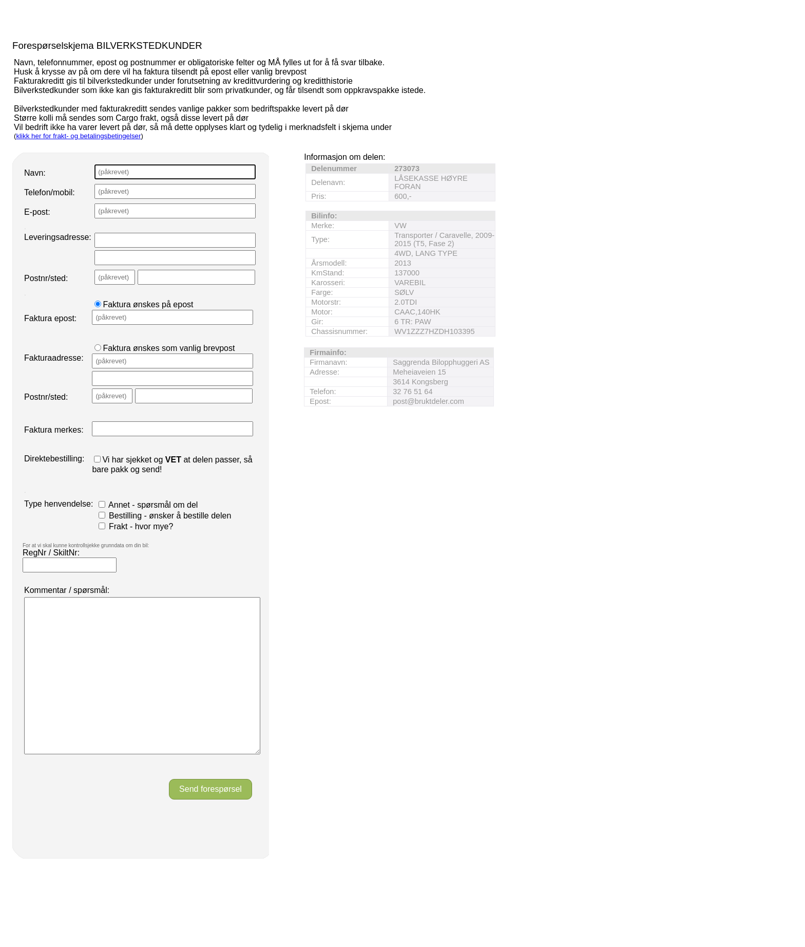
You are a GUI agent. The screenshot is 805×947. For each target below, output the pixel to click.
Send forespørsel (210, 819)
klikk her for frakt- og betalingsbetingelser (78, 136)
